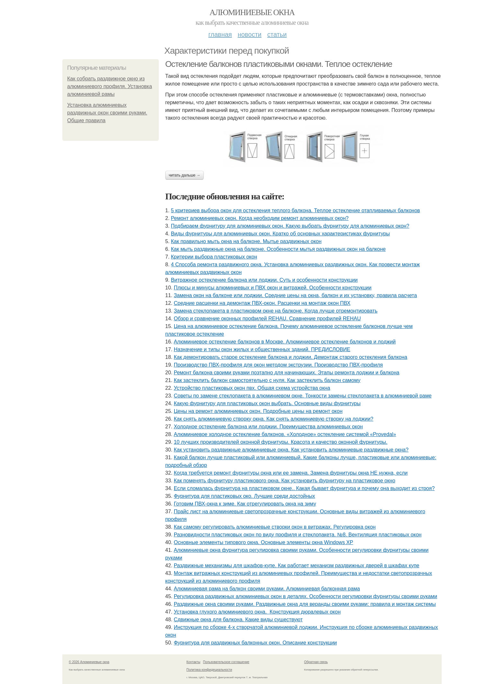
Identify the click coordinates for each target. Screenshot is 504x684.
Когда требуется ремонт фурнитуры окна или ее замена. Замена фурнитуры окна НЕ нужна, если (291, 473)
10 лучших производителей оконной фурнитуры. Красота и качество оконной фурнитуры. (281, 442)
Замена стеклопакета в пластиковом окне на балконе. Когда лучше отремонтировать (276, 311)
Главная (220, 34)
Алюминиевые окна (252, 12)
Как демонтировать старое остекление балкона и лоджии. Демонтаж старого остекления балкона (290, 357)
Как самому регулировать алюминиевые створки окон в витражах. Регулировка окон (275, 527)
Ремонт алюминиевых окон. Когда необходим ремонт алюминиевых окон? (260, 218)
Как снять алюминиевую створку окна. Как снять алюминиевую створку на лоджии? (274, 419)
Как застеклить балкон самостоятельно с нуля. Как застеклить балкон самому (267, 380)
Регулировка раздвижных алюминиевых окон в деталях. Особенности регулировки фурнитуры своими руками (305, 596)
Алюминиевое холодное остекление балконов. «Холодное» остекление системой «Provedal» (285, 434)
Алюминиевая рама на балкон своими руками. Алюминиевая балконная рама (267, 588)
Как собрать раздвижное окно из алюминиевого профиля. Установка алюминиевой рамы (109, 86)
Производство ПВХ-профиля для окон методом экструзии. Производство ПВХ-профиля (278, 365)
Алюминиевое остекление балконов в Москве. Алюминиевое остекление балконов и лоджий (285, 341)
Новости (249, 34)
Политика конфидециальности (209, 669)
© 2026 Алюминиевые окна (89, 662)
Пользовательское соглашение (226, 662)
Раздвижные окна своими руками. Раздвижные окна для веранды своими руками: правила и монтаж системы (305, 604)
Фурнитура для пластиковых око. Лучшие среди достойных (244, 496)
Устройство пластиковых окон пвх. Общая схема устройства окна (252, 388)
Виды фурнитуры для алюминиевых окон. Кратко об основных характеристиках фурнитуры (280, 233)
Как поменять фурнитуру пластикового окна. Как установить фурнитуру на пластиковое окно (284, 480)
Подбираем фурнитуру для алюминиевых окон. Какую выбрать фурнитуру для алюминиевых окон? (290, 226)
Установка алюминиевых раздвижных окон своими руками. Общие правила (107, 112)
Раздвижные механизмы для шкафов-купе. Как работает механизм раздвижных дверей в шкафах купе (296, 565)
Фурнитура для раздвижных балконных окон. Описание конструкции (255, 642)
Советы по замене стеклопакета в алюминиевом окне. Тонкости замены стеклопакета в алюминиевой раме (303, 395)
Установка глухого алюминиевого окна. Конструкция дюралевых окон (257, 612)
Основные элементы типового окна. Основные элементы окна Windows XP (263, 542)
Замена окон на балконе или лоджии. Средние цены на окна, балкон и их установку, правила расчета (295, 295)
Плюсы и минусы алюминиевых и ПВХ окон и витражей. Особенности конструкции (273, 287)
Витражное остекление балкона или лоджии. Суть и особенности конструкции (264, 280)
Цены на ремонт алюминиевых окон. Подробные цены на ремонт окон (258, 411)
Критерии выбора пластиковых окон (214, 257)
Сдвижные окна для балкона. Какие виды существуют (238, 619)
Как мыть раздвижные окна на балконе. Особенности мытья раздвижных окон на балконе (278, 249)
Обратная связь (316, 662)
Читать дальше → (184, 175)
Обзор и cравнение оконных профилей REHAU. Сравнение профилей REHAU (267, 318)
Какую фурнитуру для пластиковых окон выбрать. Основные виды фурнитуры (267, 403)
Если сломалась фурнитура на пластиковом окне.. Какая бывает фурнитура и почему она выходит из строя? (304, 488)
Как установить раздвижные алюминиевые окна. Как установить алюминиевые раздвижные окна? (291, 449)
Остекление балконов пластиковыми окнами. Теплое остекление (278, 64)
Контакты (193, 662)
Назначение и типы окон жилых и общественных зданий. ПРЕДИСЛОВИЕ (262, 349)
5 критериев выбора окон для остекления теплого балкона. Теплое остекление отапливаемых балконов (295, 210)
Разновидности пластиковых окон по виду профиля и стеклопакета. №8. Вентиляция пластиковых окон (298, 534)
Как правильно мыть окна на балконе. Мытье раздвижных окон (246, 241)
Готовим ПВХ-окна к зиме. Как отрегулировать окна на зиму (245, 503)
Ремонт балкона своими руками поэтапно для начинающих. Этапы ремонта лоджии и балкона (287, 372)
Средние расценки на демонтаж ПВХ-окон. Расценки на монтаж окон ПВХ (262, 303)
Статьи (276, 34)
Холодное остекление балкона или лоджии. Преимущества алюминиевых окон (268, 426)
